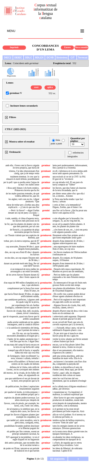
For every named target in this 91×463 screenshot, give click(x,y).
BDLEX (39, 57)
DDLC (28, 57)
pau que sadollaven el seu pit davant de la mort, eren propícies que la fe (22, 379)
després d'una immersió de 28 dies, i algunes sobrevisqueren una (68, 242)
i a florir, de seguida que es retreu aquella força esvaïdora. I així (67, 444)
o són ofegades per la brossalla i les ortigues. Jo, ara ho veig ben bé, (68, 219)
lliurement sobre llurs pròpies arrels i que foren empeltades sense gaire (69, 236)
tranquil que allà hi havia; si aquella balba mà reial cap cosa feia (23, 351)
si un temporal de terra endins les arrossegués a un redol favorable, (24, 270)
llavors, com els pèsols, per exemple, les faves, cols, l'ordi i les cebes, (21, 404)
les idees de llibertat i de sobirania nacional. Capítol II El (67, 449)
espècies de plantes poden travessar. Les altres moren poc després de (21, 399)
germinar (46, 165)
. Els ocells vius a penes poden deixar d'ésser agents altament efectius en (69, 295)
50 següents (57, 458)
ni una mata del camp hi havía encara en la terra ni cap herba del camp (21, 346)
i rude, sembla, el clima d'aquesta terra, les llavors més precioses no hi (22, 219)
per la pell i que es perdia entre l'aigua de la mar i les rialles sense (21, 183)
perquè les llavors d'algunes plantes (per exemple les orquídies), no (21, 415)
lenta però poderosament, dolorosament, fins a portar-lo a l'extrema (70, 166)
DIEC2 (7, 57)
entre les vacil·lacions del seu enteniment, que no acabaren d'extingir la (69, 380)
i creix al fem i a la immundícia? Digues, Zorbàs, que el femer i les (67, 206)
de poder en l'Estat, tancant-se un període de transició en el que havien (21, 449)
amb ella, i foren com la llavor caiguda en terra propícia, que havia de (22, 166)
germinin (46, 230)
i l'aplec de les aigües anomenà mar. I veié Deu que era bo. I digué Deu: (23, 340)
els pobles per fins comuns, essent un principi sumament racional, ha (23, 432)
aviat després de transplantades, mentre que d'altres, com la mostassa (70, 404)
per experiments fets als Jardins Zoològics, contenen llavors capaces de (22, 306)
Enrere (67, 47)
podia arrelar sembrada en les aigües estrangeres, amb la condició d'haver (23, 323)
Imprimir (14, 47)
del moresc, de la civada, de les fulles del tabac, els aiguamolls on (21, 374)
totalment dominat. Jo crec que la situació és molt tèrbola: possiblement (22, 178)
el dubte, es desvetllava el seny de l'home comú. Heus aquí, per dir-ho (68, 368)
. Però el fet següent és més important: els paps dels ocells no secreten (69, 300)
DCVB (50, 57)
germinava (46, 345)
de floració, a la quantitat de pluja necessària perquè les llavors (24, 231)
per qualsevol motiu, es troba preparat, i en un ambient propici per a (21, 393)
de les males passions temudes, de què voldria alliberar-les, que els (22, 194)
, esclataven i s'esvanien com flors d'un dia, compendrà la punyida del (70, 362)
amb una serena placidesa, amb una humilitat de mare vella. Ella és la (68, 357)
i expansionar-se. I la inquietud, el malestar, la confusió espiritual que (68, 393)
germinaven (45, 235)
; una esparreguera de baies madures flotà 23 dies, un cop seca (68, 247)
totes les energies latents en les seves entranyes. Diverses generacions (69, 427)
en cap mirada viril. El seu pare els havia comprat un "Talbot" (68, 183)
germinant (46, 171)
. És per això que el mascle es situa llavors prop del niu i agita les (68, 334)
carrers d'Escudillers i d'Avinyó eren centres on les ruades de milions (23, 362)
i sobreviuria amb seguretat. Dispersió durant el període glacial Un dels (69, 317)
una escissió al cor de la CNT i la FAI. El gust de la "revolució (69, 178)
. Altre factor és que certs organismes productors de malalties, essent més (69, 399)
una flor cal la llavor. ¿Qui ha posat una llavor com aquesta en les (70, 211)
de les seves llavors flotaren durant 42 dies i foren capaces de (22, 276)
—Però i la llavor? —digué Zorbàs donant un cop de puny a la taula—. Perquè (23, 212)
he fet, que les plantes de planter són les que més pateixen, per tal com (22, 225)
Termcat (82, 57)
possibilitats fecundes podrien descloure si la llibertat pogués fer (21, 427)
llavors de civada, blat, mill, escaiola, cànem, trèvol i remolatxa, (23, 312)
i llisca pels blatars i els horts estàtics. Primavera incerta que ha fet (23, 189)
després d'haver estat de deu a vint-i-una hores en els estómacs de (70, 312)
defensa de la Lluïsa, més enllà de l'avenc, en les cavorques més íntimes (23, 368)
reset (36, 87)
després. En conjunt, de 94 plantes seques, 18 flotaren (67, 259)
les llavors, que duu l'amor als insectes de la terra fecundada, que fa (69, 189)
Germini (46, 339)
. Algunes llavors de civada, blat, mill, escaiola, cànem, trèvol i (69, 306)
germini (46, 199)
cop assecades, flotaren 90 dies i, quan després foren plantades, (22, 247)
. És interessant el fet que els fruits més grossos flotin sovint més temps (70, 284)
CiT (73, 57)
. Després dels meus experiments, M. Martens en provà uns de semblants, (69, 270)
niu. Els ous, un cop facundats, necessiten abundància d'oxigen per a (23, 334)
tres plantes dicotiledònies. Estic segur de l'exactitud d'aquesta (69, 289)
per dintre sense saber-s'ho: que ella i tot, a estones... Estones (69, 194)
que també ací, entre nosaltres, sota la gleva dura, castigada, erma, (23, 421)
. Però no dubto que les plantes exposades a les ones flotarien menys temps (69, 277)
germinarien (46, 269)
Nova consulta (81, 47)
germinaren (45, 241)
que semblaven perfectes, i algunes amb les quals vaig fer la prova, (21, 300)
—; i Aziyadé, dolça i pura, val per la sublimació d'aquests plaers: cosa (69, 329)
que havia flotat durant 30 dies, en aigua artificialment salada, (21, 295)
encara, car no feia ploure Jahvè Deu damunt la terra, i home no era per (68, 346)
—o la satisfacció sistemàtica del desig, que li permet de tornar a (22, 329)
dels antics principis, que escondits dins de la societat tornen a (22, 444)
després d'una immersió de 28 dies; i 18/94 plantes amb (68, 264)
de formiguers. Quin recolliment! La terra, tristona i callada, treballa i (23, 357)
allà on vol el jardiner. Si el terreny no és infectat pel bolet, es (69, 415)
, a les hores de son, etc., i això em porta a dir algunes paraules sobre (70, 231)
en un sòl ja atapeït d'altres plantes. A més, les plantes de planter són (69, 225)
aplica (50, 87)
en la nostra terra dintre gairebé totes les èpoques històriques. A (70, 432)
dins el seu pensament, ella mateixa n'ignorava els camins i (68, 351)
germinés (46, 378)
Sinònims (61, 57)
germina (46, 177)
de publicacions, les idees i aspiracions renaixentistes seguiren (22, 387)
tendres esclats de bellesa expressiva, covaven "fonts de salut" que (69, 421)
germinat (46, 322)
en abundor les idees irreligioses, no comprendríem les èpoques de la (68, 438)
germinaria (46, 316)
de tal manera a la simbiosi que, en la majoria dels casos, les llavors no (23, 410)
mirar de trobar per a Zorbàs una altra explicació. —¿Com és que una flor (23, 206)
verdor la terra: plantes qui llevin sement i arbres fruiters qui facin (70, 340)
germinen (45, 193)
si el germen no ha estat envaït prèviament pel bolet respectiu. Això (68, 410)
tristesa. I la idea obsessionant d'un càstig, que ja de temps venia (24, 172)
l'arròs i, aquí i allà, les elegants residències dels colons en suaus (67, 374)
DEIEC (18, 57)
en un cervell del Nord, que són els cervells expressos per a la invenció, (68, 323)
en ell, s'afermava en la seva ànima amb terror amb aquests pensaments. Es (70, 172)
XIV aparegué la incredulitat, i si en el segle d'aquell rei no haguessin (22, 438)
